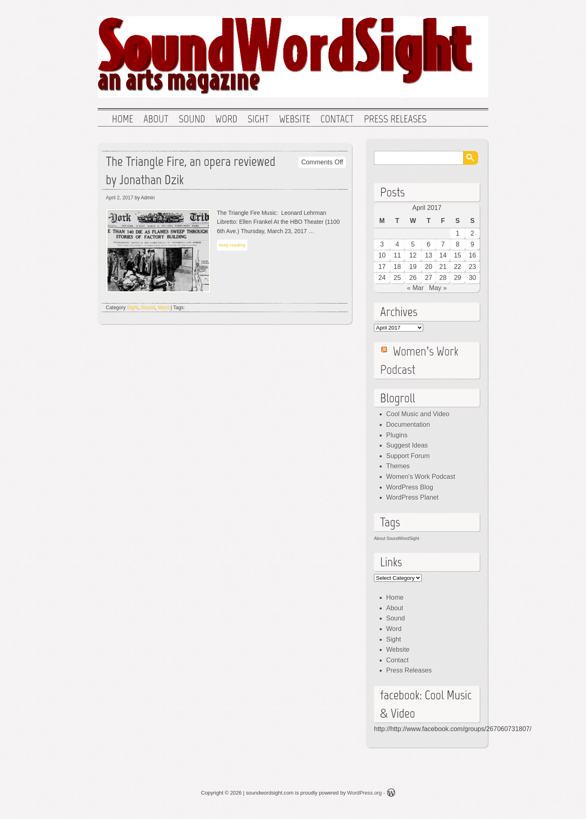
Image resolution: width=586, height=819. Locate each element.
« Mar (415, 287)
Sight (258, 119)
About (155, 119)
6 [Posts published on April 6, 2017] (429, 244)
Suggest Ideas (407, 445)
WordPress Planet (412, 497)
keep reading (232, 244)
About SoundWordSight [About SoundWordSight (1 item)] (396, 538)
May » (438, 287)
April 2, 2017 (119, 198)
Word (226, 119)
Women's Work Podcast (420, 476)
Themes (398, 466)
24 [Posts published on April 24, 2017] (382, 277)
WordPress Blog (409, 487)
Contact (337, 119)
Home (122, 119)
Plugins (396, 435)
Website (294, 119)
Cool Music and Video (417, 414)
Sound (192, 119)
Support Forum (408, 455)
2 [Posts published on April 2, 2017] (472, 233)
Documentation (408, 424)
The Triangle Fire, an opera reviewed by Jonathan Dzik (191, 170)
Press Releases (395, 119)
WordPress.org (364, 793)
